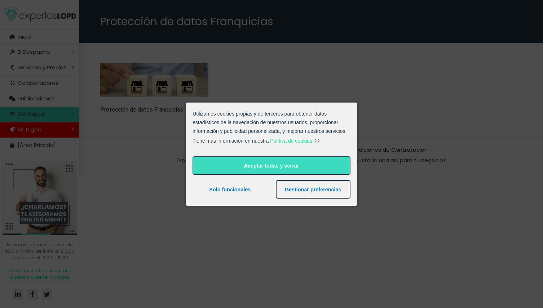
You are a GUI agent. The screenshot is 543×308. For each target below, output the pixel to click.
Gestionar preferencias (313, 189)
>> (318, 140)
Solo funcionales (230, 189)
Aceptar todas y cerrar (271, 166)
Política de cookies (291, 140)
